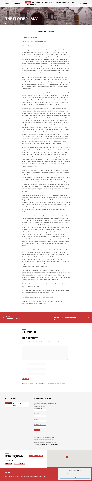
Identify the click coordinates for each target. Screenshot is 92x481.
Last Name (37, 419)
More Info (31, 455)
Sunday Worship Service (18, 403)
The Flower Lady (17, 23)
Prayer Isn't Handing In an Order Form (63, 318)
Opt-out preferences (30, 4)
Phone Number (37, 424)
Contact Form (71, 2)
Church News (58, 2)
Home (6, 23)
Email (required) (38, 408)
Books (73, 23)
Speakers (78, 23)
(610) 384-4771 (8, 463)
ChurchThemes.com (40, 476)
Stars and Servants (13, 318)
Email (23, 369)
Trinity (14, 3)
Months (84, 23)
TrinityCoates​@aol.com (19, 463)
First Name (37, 413)
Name (23, 364)
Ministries (51, 2)
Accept (74, 477)
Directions (39, 455)
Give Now (64, 2)
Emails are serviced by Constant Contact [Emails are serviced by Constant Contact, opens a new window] (50, 444)
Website (24, 374)
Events (33, 2)
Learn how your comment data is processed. (54, 384)
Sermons (38, 2)
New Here (28, 2)
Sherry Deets (51, 31)
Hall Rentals (45, 2)
